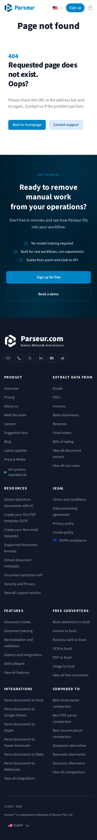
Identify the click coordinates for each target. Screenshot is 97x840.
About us (11, 406)
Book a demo (48, 294)
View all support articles (22, 593)
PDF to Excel (62, 657)
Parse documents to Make (24, 754)
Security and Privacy (19, 584)
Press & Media (14, 459)
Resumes (60, 424)
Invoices (59, 406)
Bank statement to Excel (71, 622)
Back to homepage (27, 124)
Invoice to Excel (65, 631)
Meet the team (15, 415)
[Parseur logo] (19, 8)
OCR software (14, 663)
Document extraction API (23, 575)
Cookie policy (63, 532)
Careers (10, 424)
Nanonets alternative (69, 754)
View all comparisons (69, 772)
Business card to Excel (69, 639)
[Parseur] (34, 341)
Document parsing (18, 631)
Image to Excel (64, 666)
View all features (16, 672)
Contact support (66, 124)
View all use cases (66, 465)
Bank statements (66, 415)
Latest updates (15, 450)
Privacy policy (63, 523)
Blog (7, 441)
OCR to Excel (62, 648)
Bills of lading (63, 441)
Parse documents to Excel (23, 700)
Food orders (62, 433)
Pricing (9, 397)
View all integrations (19, 778)
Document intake (17, 622)
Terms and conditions (69, 499)
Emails (58, 388)
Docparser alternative (69, 745)
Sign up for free (49, 277)
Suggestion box (16, 433)
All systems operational (17, 472)
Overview (11, 388)
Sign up (75, 7)
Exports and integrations (23, 655)
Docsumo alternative (69, 763)
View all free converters (70, 675)
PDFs (57, 397)
